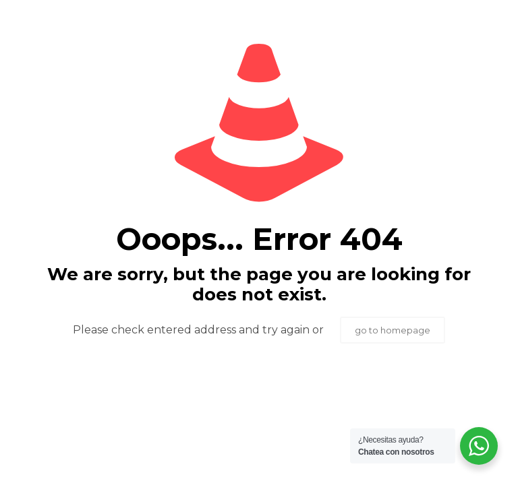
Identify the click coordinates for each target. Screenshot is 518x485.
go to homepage (392, 330)
